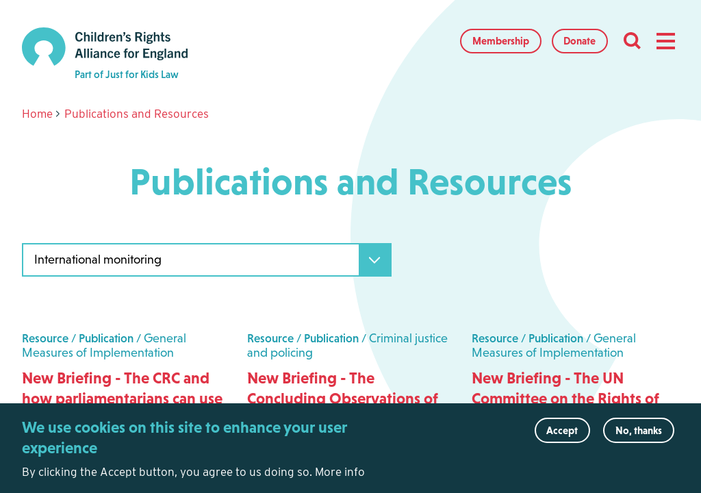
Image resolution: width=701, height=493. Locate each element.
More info (340, 478)
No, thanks (638, 436)
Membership (500, 41)
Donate (579, 41)
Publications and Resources (136, 114)
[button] (665, 41)
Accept (562, 436)
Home (37, 114)
